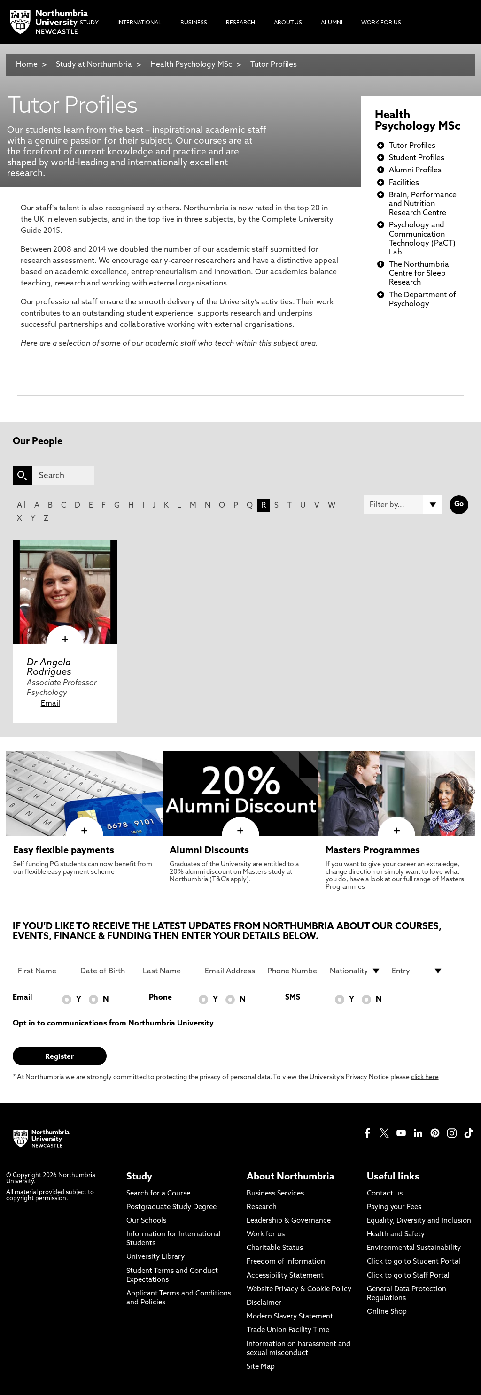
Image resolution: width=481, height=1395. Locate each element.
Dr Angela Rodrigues (49, 667)
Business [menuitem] (193, 23)
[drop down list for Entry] (417, 971)
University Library (155, 1257)
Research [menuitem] (240, 23)
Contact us (385, 1193)
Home (27, 65)
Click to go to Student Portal (413, 1261)
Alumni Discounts (209, 850)
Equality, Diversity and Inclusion (419, 1221)
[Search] (63, 475)
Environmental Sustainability (414, 1248)
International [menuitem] (139, 23)
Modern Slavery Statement (290, 1316)
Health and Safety (396, 1234)
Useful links (393, 1177)
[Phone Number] (293, 971)
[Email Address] (230, 971)
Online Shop (387, 1312)
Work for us (266, 1234)
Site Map (261, 1367)
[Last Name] (168, 971)
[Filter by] (403, 504)
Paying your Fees (394, 1207)
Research (262, 1207)
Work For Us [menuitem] (381, 23)
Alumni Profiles (415, 170)
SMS (292, 998)
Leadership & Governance (289, 1221)
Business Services (275, 1193)
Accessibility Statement (285, 1275)
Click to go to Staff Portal (408, 1275)
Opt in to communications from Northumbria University (113, 1023)
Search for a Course (158, 1193)
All (21, 505)
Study (139, 1177)
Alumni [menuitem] (331, 23)
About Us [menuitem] (288, 23)
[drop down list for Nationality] (355, 971)
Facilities (404, 183)
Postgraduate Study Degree (171, 1207)
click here (425, 1077)
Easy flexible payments (63, 850)
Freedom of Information (286, 1261)
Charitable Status (275, 1248)
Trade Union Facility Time (288, 1330)
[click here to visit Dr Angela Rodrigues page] (65, 592)
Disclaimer (264, 1303)
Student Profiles (416, 158)
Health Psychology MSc (191, 65)
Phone (160, 998)
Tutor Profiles (273, 65)
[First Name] (43, 971)
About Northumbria (290, 1177)
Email (50, 704)
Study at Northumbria (94, 65)
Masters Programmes (373, 850)
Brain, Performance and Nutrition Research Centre (423, 204)
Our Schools (146, 1221)
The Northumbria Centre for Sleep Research (419, 273)
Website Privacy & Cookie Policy (299, 1289)
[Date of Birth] (106, 971)
